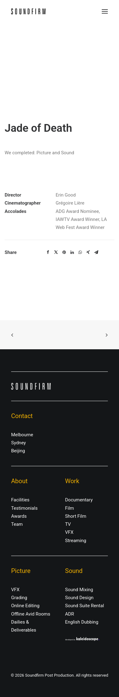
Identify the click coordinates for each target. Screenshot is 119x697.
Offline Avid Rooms (30, 614)
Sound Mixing (79, 589)
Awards (19, 516)
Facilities (20, 500)
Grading (19, 597)
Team (17, 524)
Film (69, 508)
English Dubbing (82, 622)
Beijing (18, 451)
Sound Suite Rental (84, 605)
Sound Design (79, 597)
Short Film (76, 516)
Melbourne (22, 435)
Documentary (79, 500)
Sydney (18, 443)
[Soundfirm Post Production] (28, 11)
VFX (69, 532)
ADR (69, 614)
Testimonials (24, 508)
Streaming (75, 540)
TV (68, 524)
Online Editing (25, 605)
